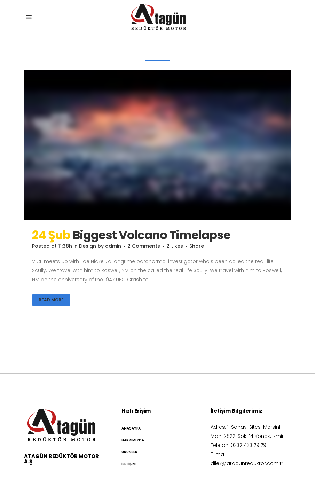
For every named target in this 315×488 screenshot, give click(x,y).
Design (87, 246)
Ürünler (129, 452)
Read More (51, 300)
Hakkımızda (132, 440)
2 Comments (143, 246)
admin (113, 246)
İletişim (128, 463)
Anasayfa (131, 428)
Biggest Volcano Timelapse (151, 235)
